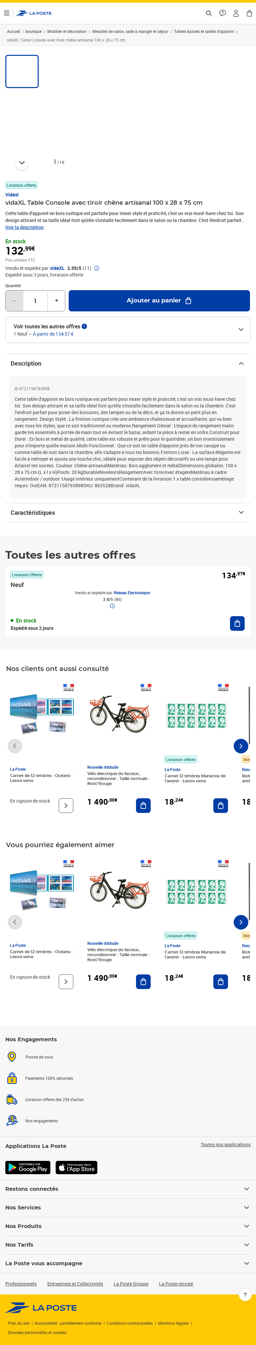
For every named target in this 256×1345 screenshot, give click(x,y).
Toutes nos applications (226, 1158)
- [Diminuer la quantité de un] (14, 300)
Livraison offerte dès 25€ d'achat (54, 1116)
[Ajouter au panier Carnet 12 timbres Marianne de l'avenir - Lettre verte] (221, 806)
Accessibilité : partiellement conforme (68, 1323)
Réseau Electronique (132, 592)
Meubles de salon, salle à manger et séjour (130, 31)
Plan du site (18, 1323)
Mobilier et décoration (67, 31)
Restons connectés (128, 1189)
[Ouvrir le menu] (6, 13)
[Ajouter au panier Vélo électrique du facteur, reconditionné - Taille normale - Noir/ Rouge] (143, 806)
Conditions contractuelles (130, 1323)
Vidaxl (12, 194)
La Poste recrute (176, 1284)
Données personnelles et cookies (37, 1332)
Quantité (13, 285)
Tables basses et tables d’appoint (204, 31)
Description (128, 363)
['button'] (34, 13)
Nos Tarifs (128, 1245)
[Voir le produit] (66, 806)
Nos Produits (128, 1226)
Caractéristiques (128, 512)
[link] (41, 1307)
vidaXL (57, 268)
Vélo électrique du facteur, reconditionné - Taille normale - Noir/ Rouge (118, 779)
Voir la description (24, 227)
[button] (236, 13)
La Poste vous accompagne (128, 1264)
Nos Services (128, 1208)
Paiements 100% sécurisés (49, 1098)
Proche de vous (39, 1079)
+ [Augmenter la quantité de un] (57, 300)
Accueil (13, 31)
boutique (34, 31)
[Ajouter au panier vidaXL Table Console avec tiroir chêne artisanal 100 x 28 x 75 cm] (159, 300)
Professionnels (21, 1284)
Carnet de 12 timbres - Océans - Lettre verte (41, 778)
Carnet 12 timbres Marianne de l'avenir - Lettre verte (195, 778)
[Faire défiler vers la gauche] (15, 746)
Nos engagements (41, 1135)
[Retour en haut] (245, 1294)
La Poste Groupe (131, 1284)
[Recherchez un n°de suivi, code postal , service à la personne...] (208, 13)
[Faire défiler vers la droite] (241, 746)
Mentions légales (173, 1323)
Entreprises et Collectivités (75, 1284)
